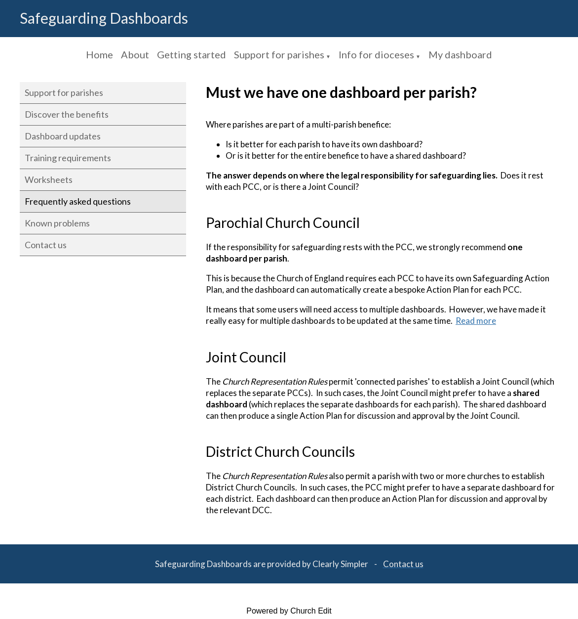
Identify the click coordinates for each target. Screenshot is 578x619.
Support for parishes (279, 54)
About (135, 54)
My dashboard (460, 54)
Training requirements (68, 157)
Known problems (57, 223)
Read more (476, 321)
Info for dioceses (376, 54)
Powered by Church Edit (289, 611)
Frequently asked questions (78, 201)
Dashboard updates (63, 136)
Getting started (191, 54)
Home (99, 54)
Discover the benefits (67, 114)
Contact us (46, 244)
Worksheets (49, 179)
